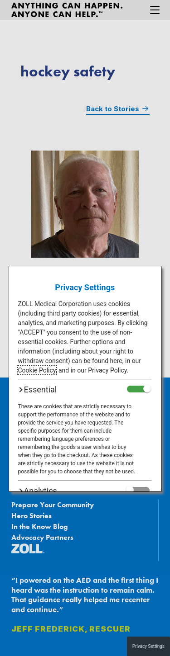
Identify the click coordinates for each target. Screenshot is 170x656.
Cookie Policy (37, 370)
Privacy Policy (107, 370)
